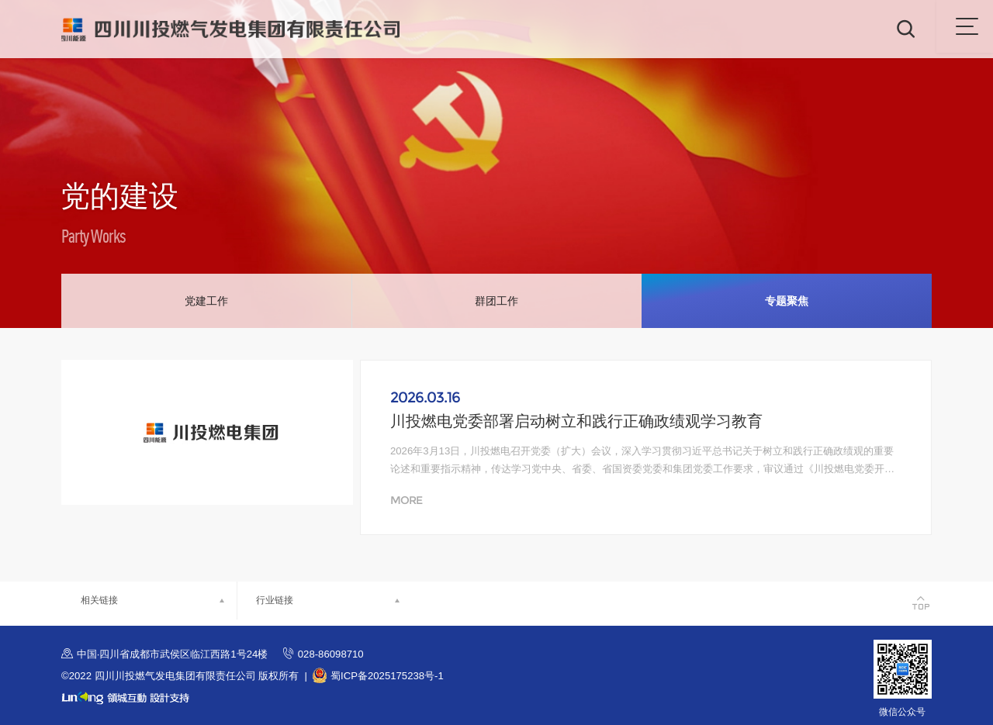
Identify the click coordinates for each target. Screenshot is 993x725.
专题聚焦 (786, 301)
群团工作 (496, 301)
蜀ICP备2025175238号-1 (387, 676)
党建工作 (206, 301)
